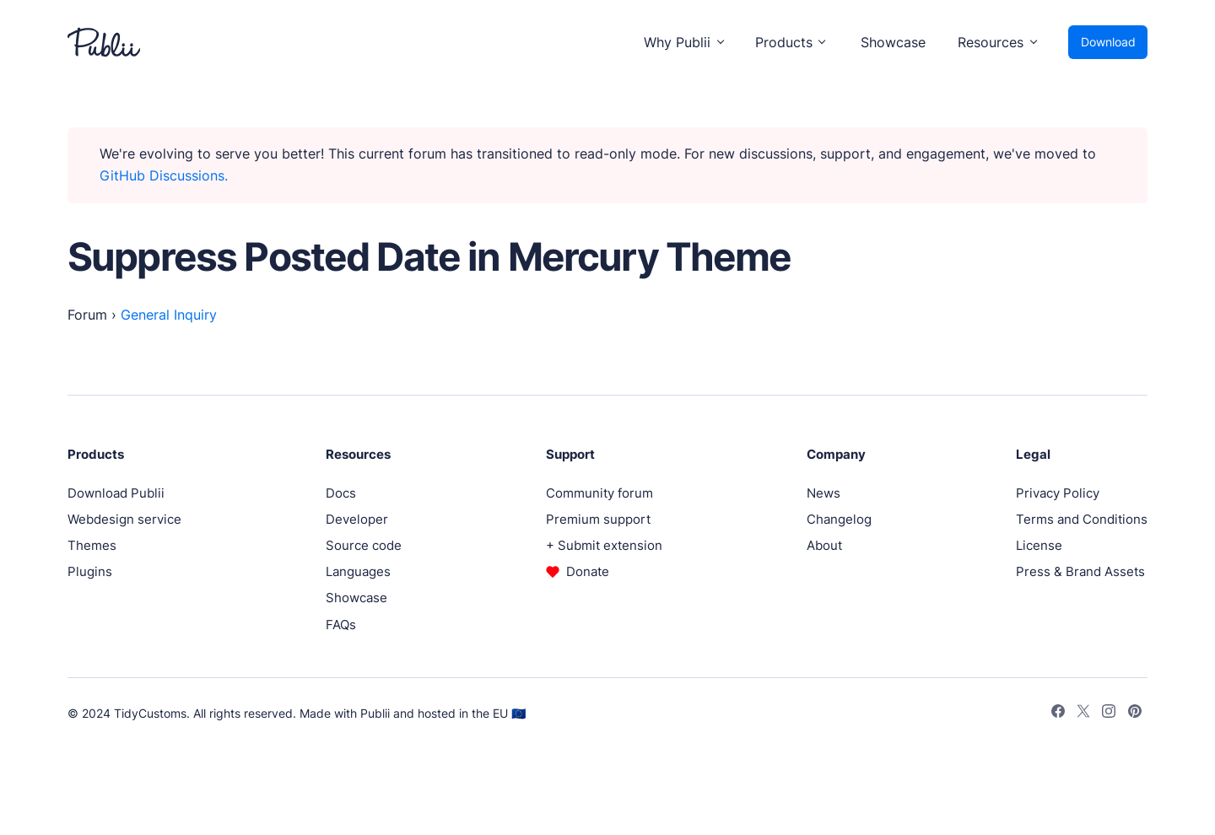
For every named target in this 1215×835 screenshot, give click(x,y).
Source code (364, 545)
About (824, 545)
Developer (357, 519)
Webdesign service (124, 519)
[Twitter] (1083, 713)
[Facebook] (1058, 713)
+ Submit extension (604, 545)
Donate (587, 571)
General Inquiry (169, 314)
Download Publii (116, 493)
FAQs (341, 625)
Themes (92, 545)
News (823, 493)
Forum (87, 314)
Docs (341, 493)
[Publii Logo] (104, 42)
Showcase (893, 42)
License (1039, 545)
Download (1108, 42)
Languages (358, 571)
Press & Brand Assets (1080, 571)
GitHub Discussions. (164, 175)
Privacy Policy (1057, 493)
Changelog (839, 519)
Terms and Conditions (1082, 519)
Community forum (599, 493)
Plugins (90, 571)
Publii (375, 713)
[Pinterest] (1135, 713)
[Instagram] (1108, 713)
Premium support (598, 519)
